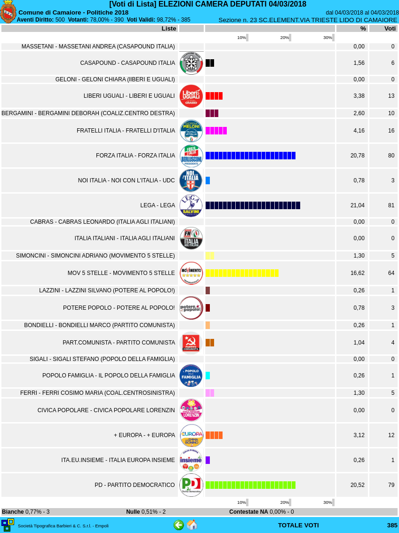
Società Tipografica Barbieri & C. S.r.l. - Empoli (63, 526)
